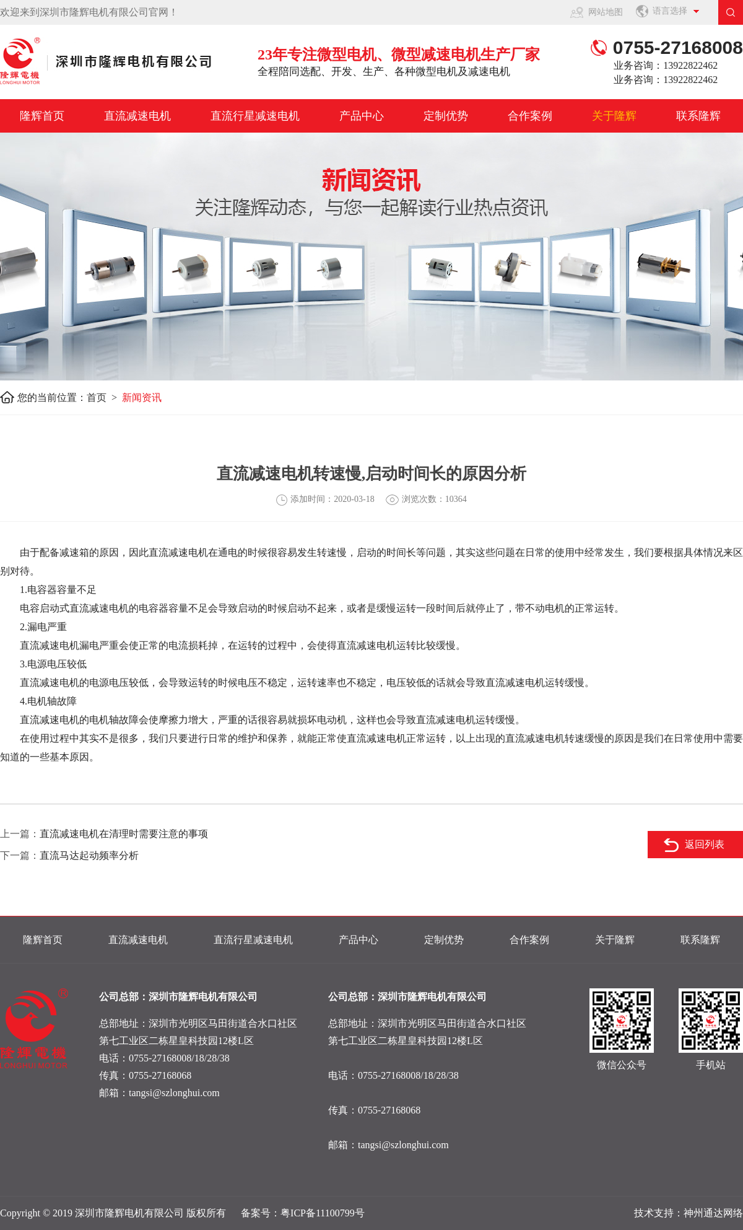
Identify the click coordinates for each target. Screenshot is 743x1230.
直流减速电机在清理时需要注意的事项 (124, 833)
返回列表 (704, 844)
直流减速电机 (137, 116)
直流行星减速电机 (255, 116)
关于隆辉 (614, 116)
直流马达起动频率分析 (89, 855)
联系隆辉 (698, 116)
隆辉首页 (42, 116)
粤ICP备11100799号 (322, 1213)
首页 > (104, 397)
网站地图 (605, 12)
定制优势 (446, 116)
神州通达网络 (713, 1213)
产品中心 (361, 116)
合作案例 (530, 116)
